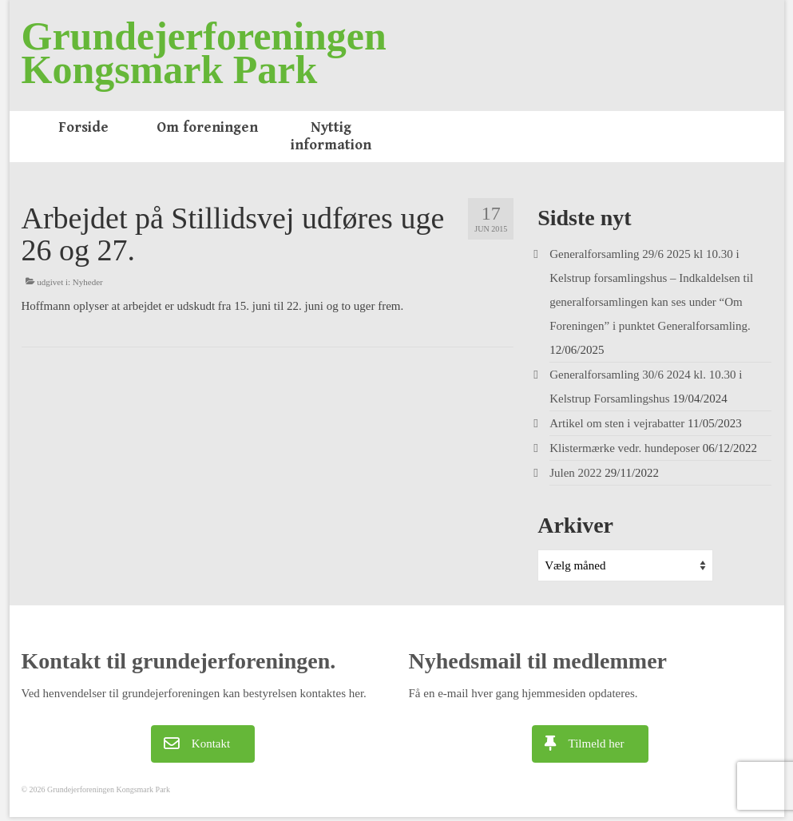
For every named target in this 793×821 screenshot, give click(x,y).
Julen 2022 (575, 472)
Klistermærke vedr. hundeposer (624, 448)
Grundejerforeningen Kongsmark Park (204, 53)
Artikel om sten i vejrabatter (616, 423)
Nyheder (88, 282)
